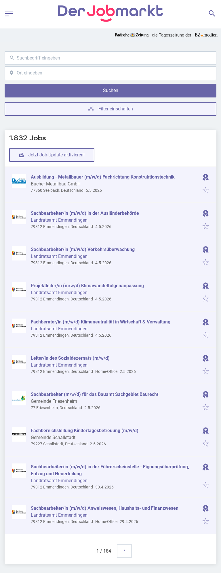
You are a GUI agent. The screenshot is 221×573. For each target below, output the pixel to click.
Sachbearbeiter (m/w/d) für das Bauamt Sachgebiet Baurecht (94, 394)
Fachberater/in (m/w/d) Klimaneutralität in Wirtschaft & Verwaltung (100, 322)
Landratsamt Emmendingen (59, 220)
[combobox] (110, 58)
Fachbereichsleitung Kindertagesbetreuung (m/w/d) (84, 430)
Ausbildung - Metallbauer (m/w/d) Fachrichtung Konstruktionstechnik (103, 177)
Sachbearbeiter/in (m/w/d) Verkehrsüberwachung (83, 249)
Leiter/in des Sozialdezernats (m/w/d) (70, 358)
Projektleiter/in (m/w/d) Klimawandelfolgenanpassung (87, 285)
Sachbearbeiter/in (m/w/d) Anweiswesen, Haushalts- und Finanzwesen (104, 508)
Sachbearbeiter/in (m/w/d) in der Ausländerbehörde (85, 213)
